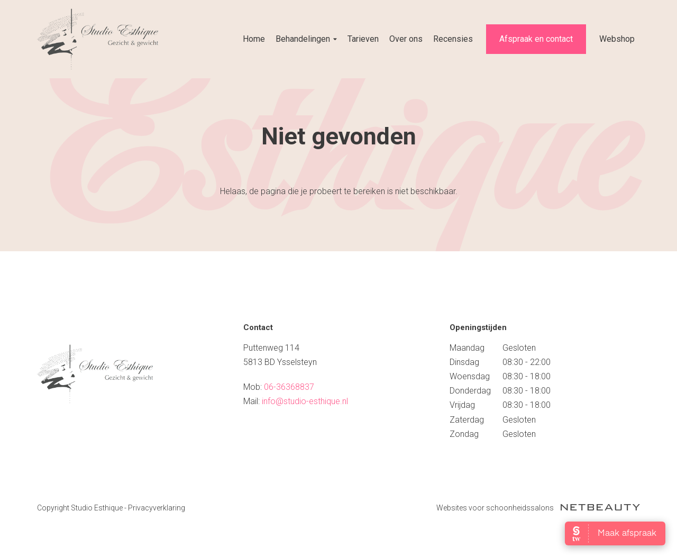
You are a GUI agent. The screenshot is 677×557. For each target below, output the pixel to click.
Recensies (453, 39)
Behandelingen (306, 39)
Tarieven (363, 39)
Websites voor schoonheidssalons (538, 508)
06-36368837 (289, 387)
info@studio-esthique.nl (305, 401)
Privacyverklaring (156, 508)
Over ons (406, 39)
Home (254, 39)
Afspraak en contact (536, 39)
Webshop (617, 39)
